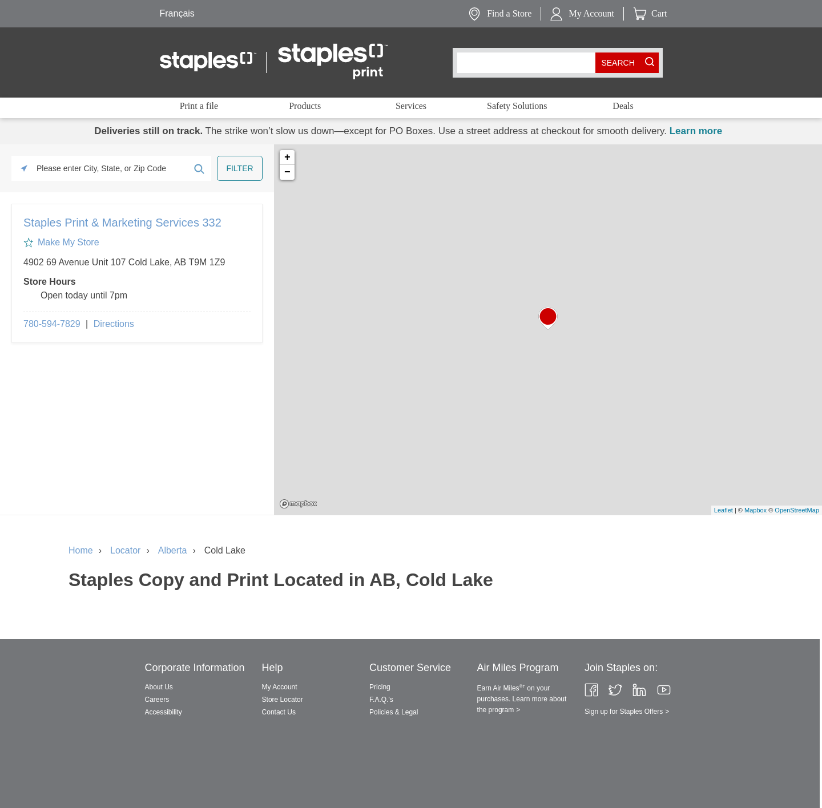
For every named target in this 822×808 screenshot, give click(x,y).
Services (411, 106)
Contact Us (279, 712)
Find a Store (509, 13)
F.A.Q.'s (381, 700)
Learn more (696, 131)
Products (305, 106)
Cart (659, 13)
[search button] (618, 62)
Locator (125, 550)
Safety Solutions (517, 106)
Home (80, 550)
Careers (157, 700)
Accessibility (163, 712)
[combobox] (529, 62)
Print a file (199, 106)
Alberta (172, 550)
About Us (159, 687)
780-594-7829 (51, 324)
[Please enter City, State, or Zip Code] (111, 168)
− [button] (287, 172)
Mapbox (298, 504)
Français (177, 13)
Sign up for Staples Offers (624, 712)
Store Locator (282, 700)
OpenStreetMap (797, 510)
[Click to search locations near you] (24, 168)
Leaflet (723, 510)
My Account (591, 13)
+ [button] (287, 157)
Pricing (379, 687)
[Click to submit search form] (198, 168)
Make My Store (68, 242)
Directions (114, 324)
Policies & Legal (393, 712)
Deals (623, 106)
